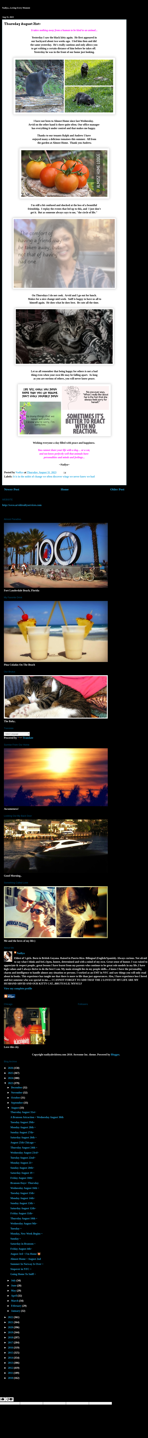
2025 (11, 1073)
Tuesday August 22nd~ (22, 1157)
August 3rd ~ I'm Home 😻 (25, 1253)
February (16, 1305)
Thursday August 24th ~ (23, 1147)
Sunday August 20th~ (22, 1167)
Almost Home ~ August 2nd (25, 1258)
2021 (11, 1322)
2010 (11, 1377)
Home (65, 489)
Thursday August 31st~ (23, 1112)
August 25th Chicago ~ (23, 1142)
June (14, 1285)
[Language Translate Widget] (17, 734)
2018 (11, 1337)
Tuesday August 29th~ (22, 1122)
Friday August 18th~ (21, 1178)
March (15, 1300)
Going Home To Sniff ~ (23, 1274)
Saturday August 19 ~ (22, 1172)
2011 (11, 1372)
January (16, 1310)
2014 (11, 1357)
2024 (11, 1078)
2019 (11, 1332)
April (14, 1295)
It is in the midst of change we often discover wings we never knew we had (54, 476)
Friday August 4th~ (21, 1248)
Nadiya (21, 953)
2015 (11, 1352)
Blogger (115, 1054)
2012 (11, 1367)
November (17, 1092)
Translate (25, 737)
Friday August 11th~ (21, 1213)
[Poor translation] (9, 1399)
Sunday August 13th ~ (22, 1203)
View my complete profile (18, 988)
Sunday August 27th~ (22, 1132)
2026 (11, 1067)
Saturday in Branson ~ (22, 1243)
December (17, 1087)
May (14, 1290)
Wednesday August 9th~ (23, 1223)
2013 (11, 1362)
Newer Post (11, 489)
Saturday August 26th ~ (23, 1137)
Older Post (117, 489)
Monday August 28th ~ (23, 1127)
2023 (11, 1083)
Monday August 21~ (21, 1162)
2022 (11, 1317)
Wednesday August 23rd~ (24, 1152)
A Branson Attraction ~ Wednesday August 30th (36, 1117)
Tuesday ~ (16, 1228)
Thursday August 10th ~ (23, 1218)
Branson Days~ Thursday (24, 1183)
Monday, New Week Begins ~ (26, 1233)
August (15, 1107)
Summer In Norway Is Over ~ (26, 1264)
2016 (11, 1347)
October (16, 1097)
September (17, 1102)
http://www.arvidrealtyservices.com (22, 505)
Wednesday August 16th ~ (24, 1188)
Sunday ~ (15, 1238)
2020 (11, 1327)
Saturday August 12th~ (23, 1208)
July (13, 1280)
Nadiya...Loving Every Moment (16, 8)
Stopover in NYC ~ (20, 1269)
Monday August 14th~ (22, 1198)
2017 (11, 1342)
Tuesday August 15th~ (22, 1193)
